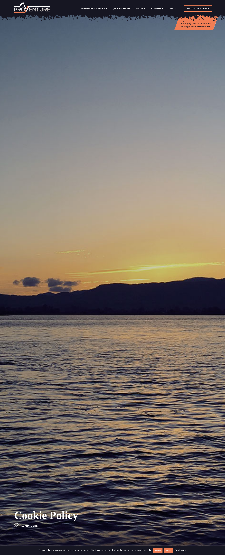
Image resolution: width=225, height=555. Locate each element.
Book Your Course (198, 8)
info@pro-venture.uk (196, 26)
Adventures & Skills (94, 8)
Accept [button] (158, 550)
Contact (174, 8)
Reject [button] (168, 550)
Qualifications (121, 8)
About (140, 8)
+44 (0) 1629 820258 (196, 23)
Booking (157, 8)
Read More (180, 550)
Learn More (26, 526)
